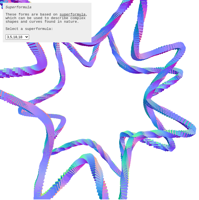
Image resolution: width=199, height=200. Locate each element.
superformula (73, 14)
